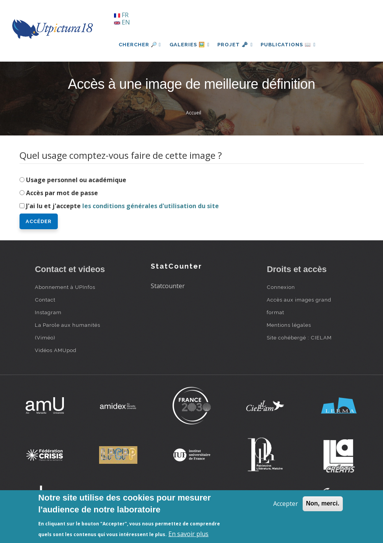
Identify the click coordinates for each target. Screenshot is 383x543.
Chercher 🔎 (140, 44)
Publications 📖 (291, 44)
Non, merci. (322, 503)
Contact (45, 300)
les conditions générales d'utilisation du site (150, 206)
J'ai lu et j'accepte (122, 206)
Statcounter (168, 286)
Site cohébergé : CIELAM (299, 337)
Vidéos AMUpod (56, 350)
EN (122, 22)
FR (121, 15)
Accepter (285, 503)
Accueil (193, 112)
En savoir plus (188, 534)
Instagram (48, 312)
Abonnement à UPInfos (65, 287)
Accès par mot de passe (62, 193)
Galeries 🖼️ (190, 44)
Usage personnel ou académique (76, 180)
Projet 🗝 (237, 44)
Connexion (281, 287)
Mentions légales (289, 325)
